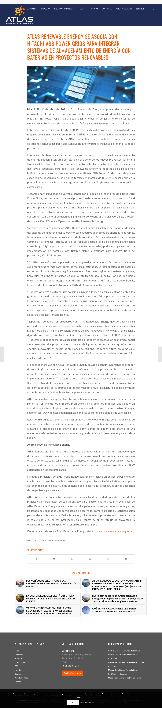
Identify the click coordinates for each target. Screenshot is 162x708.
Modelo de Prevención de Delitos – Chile (124, 678)
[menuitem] (149, 2)
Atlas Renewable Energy (56, 540)
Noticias (18, 670)
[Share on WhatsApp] (72, 559)
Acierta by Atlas (21, 678)
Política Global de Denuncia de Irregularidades (126, 651)
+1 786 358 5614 (70, 666)
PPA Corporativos (22, 662)
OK (72, 702)
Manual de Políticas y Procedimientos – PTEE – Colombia (127, 664)
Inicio (17, 651)
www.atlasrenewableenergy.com (113, 531)
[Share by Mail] (126, 559)
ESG (16, 666)
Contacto (19, 674)
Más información (87, 702)
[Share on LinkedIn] (90, 559)
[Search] (152, 9)
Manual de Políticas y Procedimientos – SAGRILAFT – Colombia (124, 672)
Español (18, 682)
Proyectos (19, 658)
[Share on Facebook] (36, 559)
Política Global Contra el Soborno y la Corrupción (123, 657)
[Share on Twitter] (54, 559)
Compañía (19, 655)
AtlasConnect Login (149, 2)
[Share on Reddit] (108, 559)
